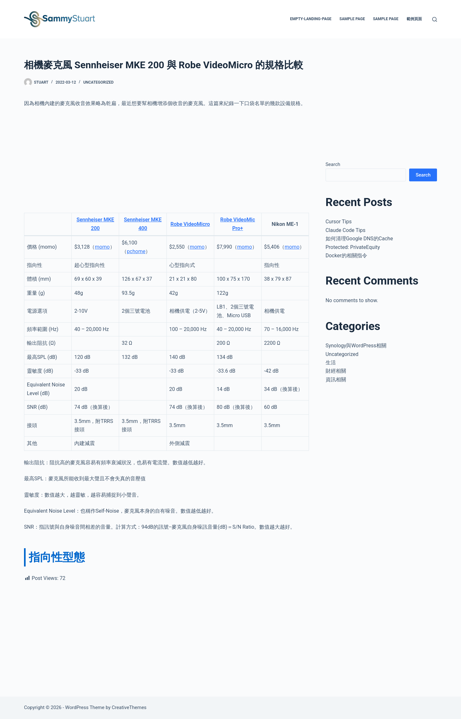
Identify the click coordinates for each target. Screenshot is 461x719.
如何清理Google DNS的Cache (359, 239)
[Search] (434, 19)
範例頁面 (414, 19)
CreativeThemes (129, 707)
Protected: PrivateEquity (353, 247)
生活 (331, 363)
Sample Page (352, 19)
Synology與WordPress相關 (356, 346)
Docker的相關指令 (346, 255)
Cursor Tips (339, 222)
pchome (136, 251)
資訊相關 (336, 379)
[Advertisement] (166, 160)
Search (333, 164)
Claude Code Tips (346, 230)
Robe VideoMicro (190, 224)
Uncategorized (98, 82)
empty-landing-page (310, 19)
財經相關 (336, 371)
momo (102, 247)
